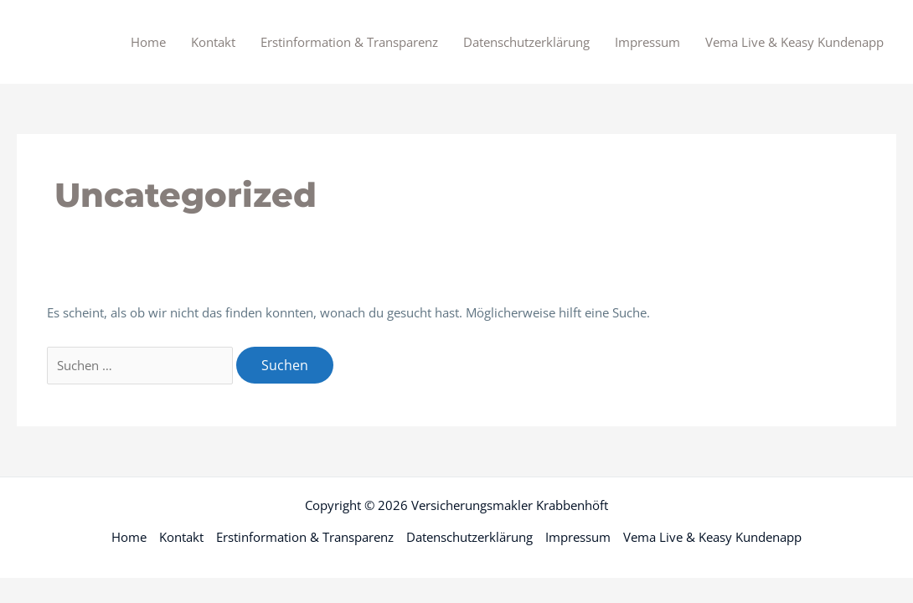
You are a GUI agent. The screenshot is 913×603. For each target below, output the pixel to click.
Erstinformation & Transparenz (349, 42)
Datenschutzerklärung (526, 42)
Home (148, 42)
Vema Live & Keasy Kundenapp (794, 42)
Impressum (647, 42)
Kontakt (213, 42)
